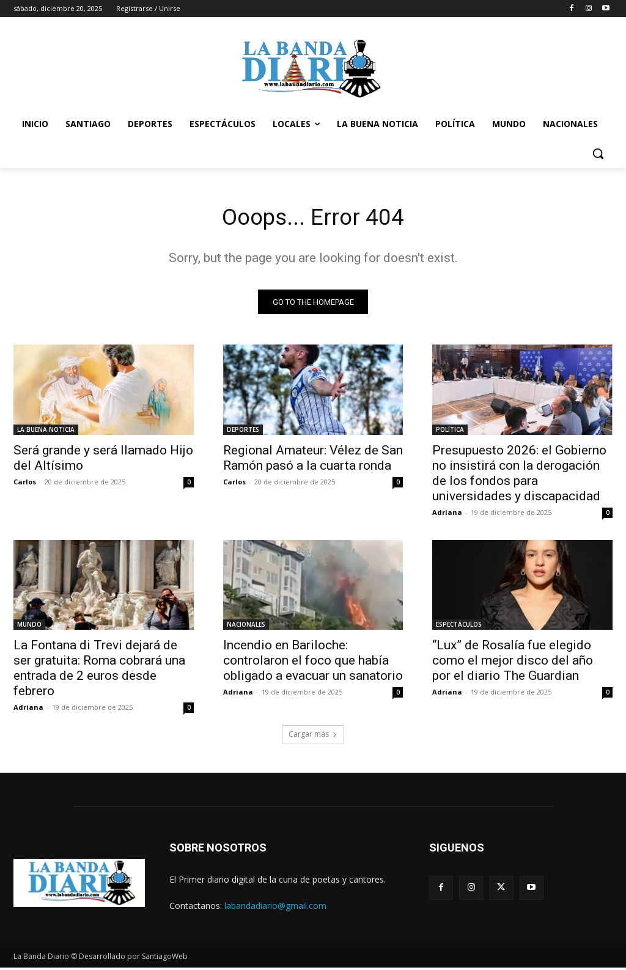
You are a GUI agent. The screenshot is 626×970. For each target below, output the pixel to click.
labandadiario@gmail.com (275, 908)
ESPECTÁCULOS (459, 627)
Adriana (447, 514)
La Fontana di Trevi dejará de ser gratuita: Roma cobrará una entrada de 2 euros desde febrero (99, 671)
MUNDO (29, 627)
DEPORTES (243, 432)
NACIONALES (246, 627)
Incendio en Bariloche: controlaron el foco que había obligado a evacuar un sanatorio (313, 663)
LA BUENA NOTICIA (46, 432)
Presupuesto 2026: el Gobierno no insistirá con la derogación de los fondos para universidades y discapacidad (519, 475)
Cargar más (313, 737)
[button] (598, 153)
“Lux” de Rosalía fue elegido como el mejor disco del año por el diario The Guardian (512, 663)
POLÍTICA (450, 432)
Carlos (24, 484)
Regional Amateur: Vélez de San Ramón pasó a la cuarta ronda (313, 460)
